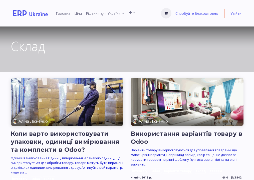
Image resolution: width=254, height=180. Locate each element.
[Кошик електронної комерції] (166, 13)
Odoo (156, 171)
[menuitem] (63, 13)
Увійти (235, 13)
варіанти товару (178, 171)
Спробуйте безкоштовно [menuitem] (196, 13)
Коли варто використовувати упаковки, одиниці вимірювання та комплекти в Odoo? (65, 141)
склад (201, 171)
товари (216, 171)
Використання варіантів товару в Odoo (186, 137)
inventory (140, 171)
